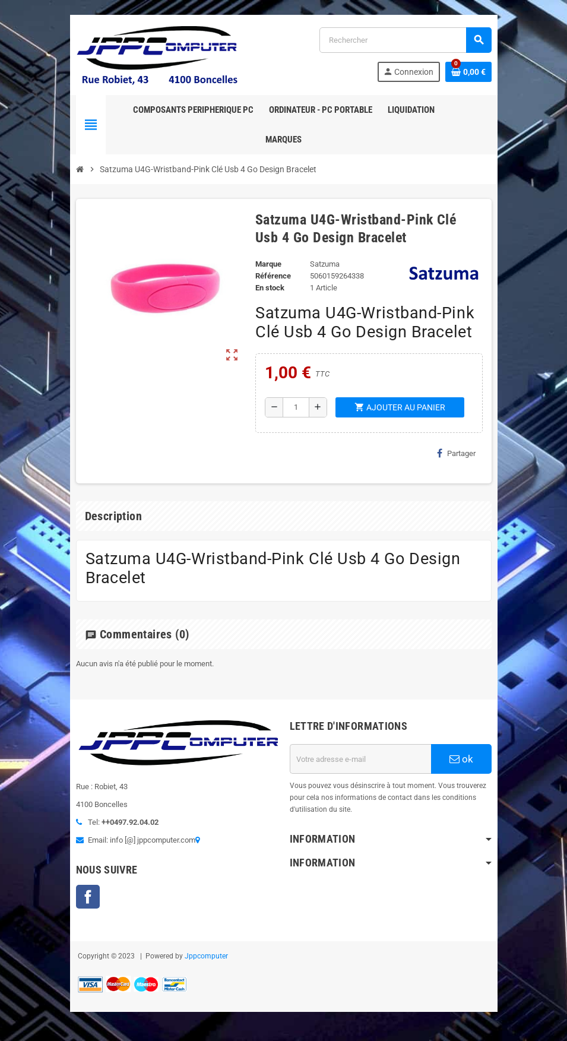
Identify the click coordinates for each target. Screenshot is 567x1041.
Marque (268, 264)
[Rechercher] (404, 40)
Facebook (88, 897)
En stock (269, 287)
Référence (273, 275)
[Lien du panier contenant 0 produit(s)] (468, 72)
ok (461, 759)
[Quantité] (296, 407)
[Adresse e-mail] (360, 759)
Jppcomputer (206, 956)
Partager (456, 453)
